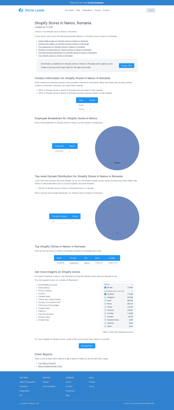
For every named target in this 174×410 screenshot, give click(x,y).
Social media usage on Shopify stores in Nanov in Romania (63, 41)
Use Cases (69, 10)
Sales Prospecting (27, 382)
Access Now (126, 65)
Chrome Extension (95, 3)
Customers (70, 391)
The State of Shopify (47, 363)
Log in (150, 10)
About (68, 382)
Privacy (92, 382)
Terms (91, 386)
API (21, 395)
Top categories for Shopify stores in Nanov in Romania (61, 47)
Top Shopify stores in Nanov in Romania (55, 56)
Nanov (87, 263)
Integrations (87, 10)
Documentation (49, 386)
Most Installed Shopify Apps (50, 366)
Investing (23, 386)
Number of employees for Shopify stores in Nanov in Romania (64, 50)
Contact (106, 10)
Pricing (97, 10)
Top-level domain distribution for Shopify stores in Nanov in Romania (67, 53)
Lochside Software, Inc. (29, 403)
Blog (67, 395)
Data (78, 10)
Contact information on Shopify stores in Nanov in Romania (63, 44)
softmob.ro (74, 263)
